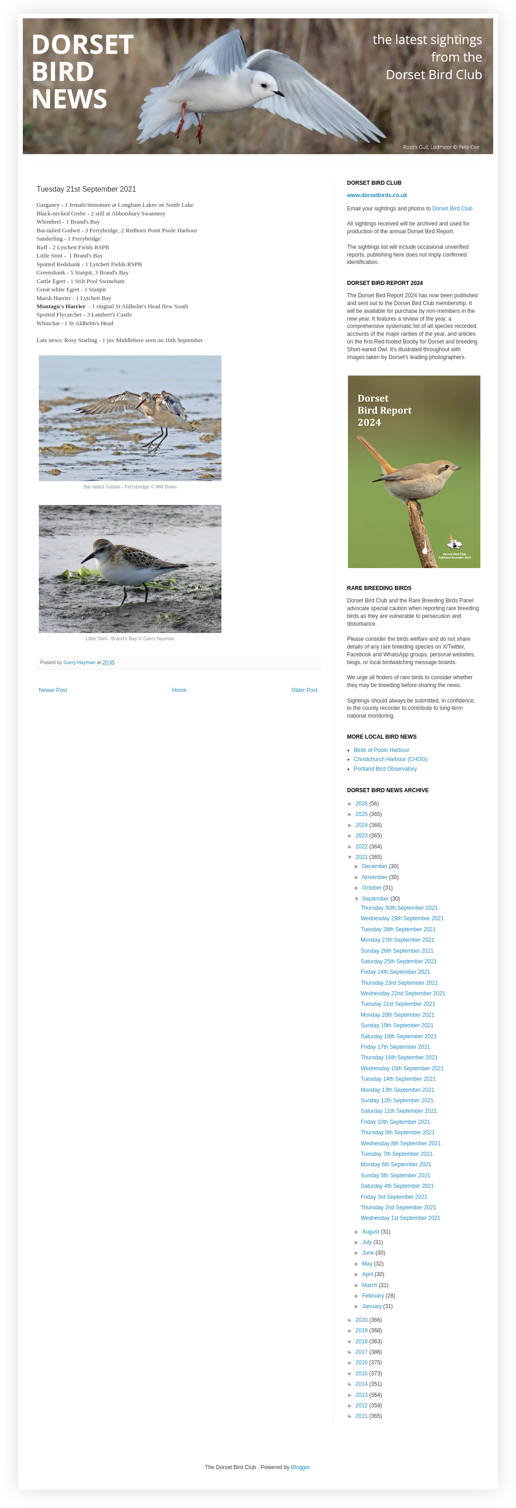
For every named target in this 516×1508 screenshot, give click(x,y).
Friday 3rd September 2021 (394, 1197)
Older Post (304, 690)
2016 (362, 1362)
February (373, 1296)
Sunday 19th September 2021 (397, 1025)
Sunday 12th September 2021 (397, 1100)
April (368, 1274)
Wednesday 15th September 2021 (402, 1068)
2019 (362, 1330)
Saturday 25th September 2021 (399, 961)
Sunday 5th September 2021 (396, 1175)
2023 (362, 835)
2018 (362, 1341)
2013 (362, 1395)
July (368, 1242)
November (375, 877)
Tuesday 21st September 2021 (398, 1004)
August (371, 1232)
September (376, 899)
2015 (362, 1373)
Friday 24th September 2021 (395, 972)
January (372, 1306)
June (368, 1253)
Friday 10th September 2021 (395, 1122)
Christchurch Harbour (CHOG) (390, 759)
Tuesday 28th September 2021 (398, 929)
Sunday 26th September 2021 (397, 951)
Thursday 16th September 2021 (399, 1057)
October (372, 888)
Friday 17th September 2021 (395, 1047)
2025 (362, 814)
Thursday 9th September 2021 (398, 1132)
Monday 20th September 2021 (397, 1015)
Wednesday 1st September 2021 (401, 1218)
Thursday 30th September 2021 (399, 908)
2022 (362, 846)
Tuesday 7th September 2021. (397, 1154)
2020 (362, 1320)
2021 (362, 857)
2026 (362, 803)
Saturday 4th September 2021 (397, 1186)
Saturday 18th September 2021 (399, 1036)
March (370, 1285)
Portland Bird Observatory (385, 769)
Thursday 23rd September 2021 (399, 983)
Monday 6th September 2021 (396, 1164)
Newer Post (53, 690)
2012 (362, 1405)
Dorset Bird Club (452, 208)
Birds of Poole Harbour (381, 750)
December (375, 866)
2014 (362, 1384)
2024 (362, 825)
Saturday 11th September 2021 (399, 1111)
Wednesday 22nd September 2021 (403, 993)
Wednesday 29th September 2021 (402, 918)
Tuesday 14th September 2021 (398, 1079)
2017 (362, 1352)
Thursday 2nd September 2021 (398, 1207)
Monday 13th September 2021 (397, 1090)
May (368, 1264)
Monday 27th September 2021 (397, 940)
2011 (362, 1416)
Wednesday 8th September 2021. (401, 1143)
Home (179, 690)
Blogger (300, 1467)
